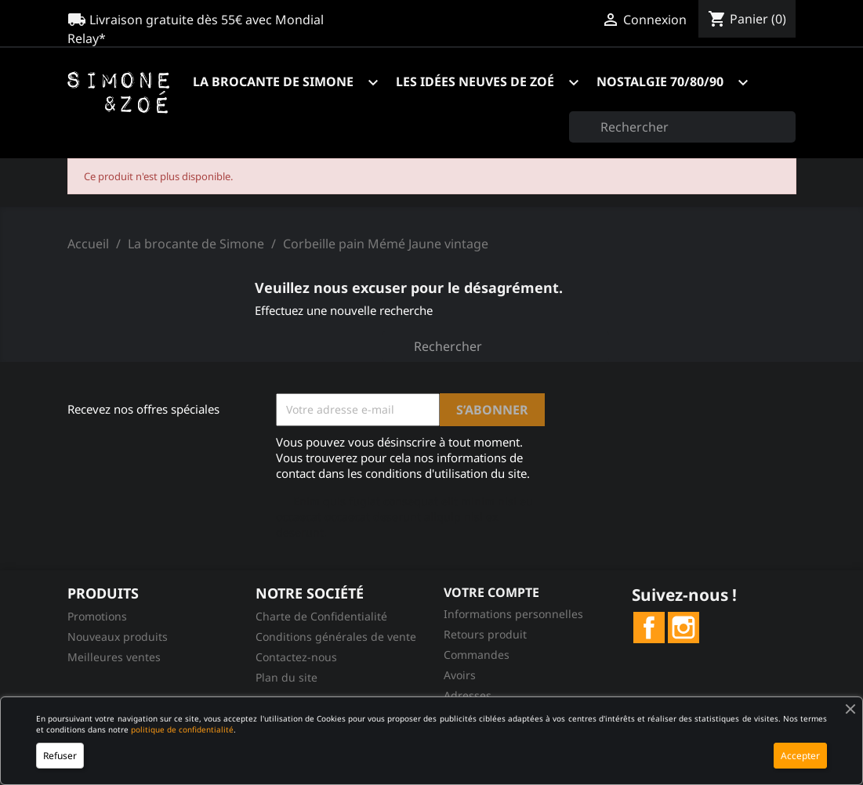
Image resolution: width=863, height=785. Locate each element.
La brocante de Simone (293, 82)
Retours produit (485, 634)
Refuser (60, 755)
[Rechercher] (682, 127)
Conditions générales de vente (336, 636)
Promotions (97, 616)
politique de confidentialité (182, 729)
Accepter (800, 755)
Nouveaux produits (117, 636)
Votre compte (491, 592)
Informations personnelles (513, 613)
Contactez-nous (296, 656)
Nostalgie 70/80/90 (679, 82)
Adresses (467, 695)
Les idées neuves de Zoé (494, 82)
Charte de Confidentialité (321, 616)
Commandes (476, 654)
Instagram (683, 627)
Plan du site (286, 677)
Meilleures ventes (114, 656)
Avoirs (460, 674)
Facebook (649, 627)
